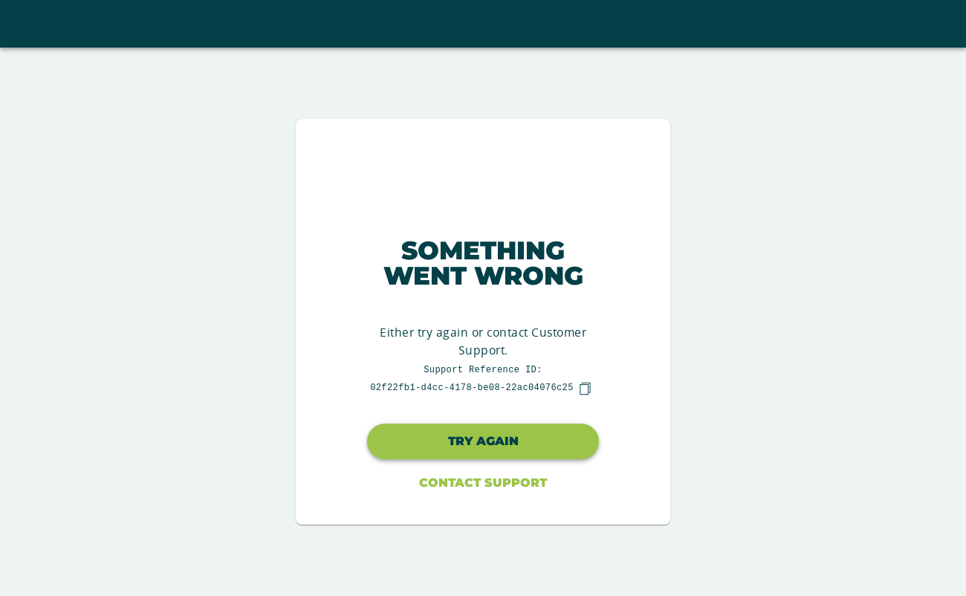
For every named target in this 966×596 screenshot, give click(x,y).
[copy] (585, 389)
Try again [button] (483, 441)
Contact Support (483, 483)
